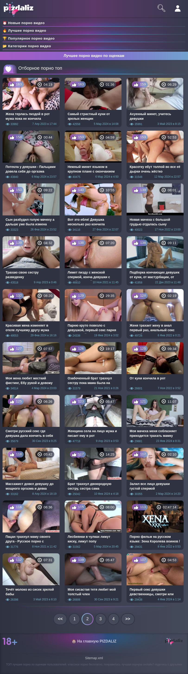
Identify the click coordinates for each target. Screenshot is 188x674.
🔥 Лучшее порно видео (24, 30)
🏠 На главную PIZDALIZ (94, 641)
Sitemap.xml (94, 658)
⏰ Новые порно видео (24, 23)
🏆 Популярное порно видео (29, 38)
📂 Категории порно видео (27, 46)
